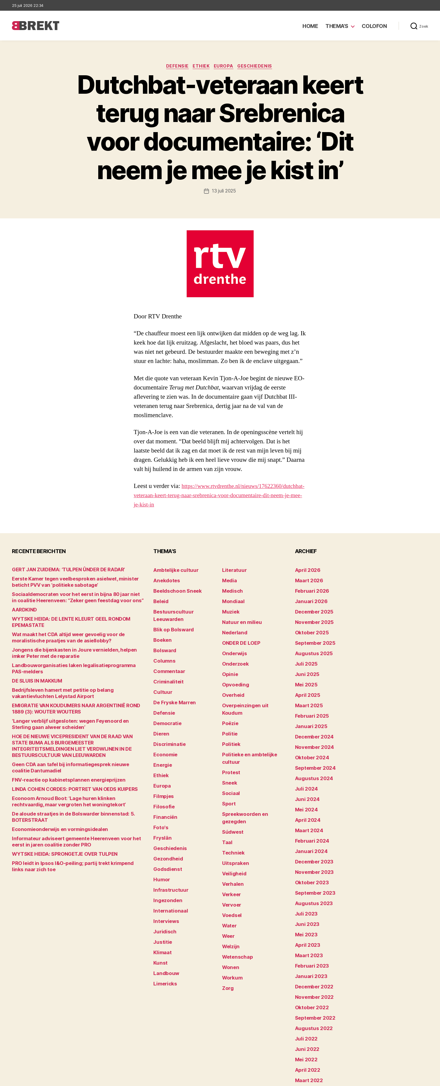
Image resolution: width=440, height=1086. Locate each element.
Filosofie (162, 782)
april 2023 (305, 912)
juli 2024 (304, 773)
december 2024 (312, 727)
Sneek (228, 755)
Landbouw (164, 930)
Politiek (230, 727)
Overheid (231, 690)
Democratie (165, 709)
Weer (227, 884)
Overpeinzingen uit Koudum (250, 699)
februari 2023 (309, 930)
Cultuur (161, 681)
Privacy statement (409, 1078)
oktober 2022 (309, 967)
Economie (163, 736)
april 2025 (305, 690)
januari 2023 (308, 939)
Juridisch (163, 893)
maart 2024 (307, 810)
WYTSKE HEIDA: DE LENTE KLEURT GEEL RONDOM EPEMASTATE (77, 629)
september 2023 (312, 866)
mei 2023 (304, 902)
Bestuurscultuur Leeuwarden (183, 616)
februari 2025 (309, 709)
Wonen (229, 912)
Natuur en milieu (239, 626)
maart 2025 (307, 699)
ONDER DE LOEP (238, 644)
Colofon (374, 26)
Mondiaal (231, 607)
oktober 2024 (309, 746)
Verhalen (231, 838)
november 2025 (311, 626)
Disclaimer (370, 1078)
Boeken (161, 635)
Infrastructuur (168, 856)
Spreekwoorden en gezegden (252, 782)
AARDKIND (23, 620)
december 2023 (312, 838)
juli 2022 (304, 995)
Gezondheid (165, 829)
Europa (225, 67)
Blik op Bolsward (170, 626)
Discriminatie (167, 727)
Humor (160, 847)
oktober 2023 (309, 856)
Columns (162, 653)
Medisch (231, 598)
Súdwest (231, 792)
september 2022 (312, 976)
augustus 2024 (311, 764)
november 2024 (311, 736)
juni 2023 (305, 893)
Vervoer (230, 856)
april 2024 (305, 801)
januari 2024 (308, 829)
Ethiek (200, 67)
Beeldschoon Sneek (173, 598)
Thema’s (336, 26)
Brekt (33, 1078)
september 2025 (312, 644)
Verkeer (230, 847)
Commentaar (167, 663)
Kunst (159, 921)
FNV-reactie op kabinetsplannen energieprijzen (60, 777)
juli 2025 (304, 663)
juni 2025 (305, 672)
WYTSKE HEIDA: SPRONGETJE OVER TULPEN (57, 852)
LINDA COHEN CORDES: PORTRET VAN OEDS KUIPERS (66, 787)
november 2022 (311, 958)
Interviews (164, 884)
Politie (228, 718)
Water (228, 875)
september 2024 (312, 755)
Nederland (233, 635)
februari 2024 (309, 819)
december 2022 (312, 949)
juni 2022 (305, 1004)
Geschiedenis (259, 67)
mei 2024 (304, 792)
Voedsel (230, 866)
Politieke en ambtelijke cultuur (253, 736)
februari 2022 (309, 1041)
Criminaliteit (166, 672)
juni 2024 (305, 782)
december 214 (310, 1050)
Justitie (161, 902)
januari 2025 (308, 718)
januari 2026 (308, 607)
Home (310, 26)
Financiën (163, 792)
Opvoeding (233, 681)
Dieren (160, 718)
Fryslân (160, 810)
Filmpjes (162, 773)
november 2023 (311, 847)
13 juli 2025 (224, 192)
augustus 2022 (311, 985)
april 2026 (305, 580)
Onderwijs (232, 653)
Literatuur (232, 580)
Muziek (229, 616)
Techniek (231, 810)
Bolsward (163, 644)
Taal (226, 801)
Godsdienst (165, 838)
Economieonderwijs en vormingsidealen (53, 827)
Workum (230, 921)
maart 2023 (307, 921)
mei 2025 (304, 681)
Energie (161, 746)
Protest (230, 746)
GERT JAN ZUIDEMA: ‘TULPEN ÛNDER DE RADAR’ (61, 580)
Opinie (228, 672)
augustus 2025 (311, 653)
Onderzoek (233, 663)
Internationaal (167, 875)
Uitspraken (233, 819)
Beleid (159, 607)
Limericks (163, 939)
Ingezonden (165, 866)
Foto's (159, 801)
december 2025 (312, 616)
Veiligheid (232, 829)
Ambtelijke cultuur (172, 580)
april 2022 (305, 1022)
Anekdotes (164, 589)
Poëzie (229, 709)
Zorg (227, 930)
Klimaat (161, 912)
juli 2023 (304, 884)
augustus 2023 (311, 875)
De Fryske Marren (171, 690)
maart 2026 (307, 589)
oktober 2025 (309, 635)
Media (228, 589)
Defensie (175, 67)
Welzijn (229, 893)
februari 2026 (309, 598)
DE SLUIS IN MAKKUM (33, 685)
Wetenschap (235, 902)
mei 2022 (304, 1013)
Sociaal (230, 764)
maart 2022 (307, 1032)
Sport (228, 773)
